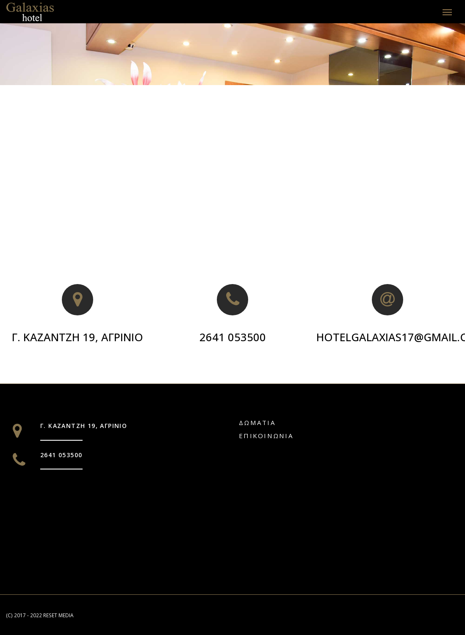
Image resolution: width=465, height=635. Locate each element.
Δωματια (257, 422)
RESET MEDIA (58, 614)
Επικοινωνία (266, 435)
